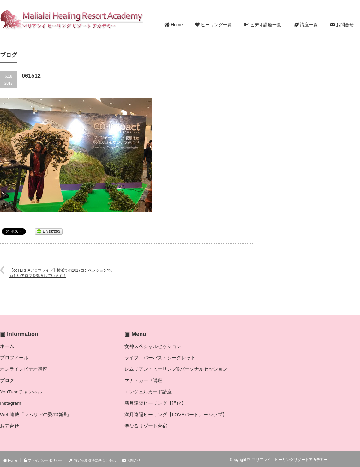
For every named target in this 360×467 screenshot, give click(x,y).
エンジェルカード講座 (148, 391)
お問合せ (342, 24)
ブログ (7, 380)
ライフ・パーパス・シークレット (159, 357)
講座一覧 (306, 24)
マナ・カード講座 (143, 380)
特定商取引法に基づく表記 (92, 460)
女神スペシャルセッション (152, 346)
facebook (356, 460)
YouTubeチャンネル (21, 391)
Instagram (10, 403)
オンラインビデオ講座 (23, 369)
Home (174, 24)
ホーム (7, 346)
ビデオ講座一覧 (262, 24)
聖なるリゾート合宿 (145, 425)
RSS (338, 460)
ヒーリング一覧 (213, 24)
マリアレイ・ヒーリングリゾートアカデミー (290, 460)
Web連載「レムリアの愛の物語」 (35, 414)
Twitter (347, 460)
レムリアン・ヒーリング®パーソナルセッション (175, 369)
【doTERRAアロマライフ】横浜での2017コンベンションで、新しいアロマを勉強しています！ (62, 273)
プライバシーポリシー (43, 460)
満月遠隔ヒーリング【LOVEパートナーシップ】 (175, 414)
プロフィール (14, 357)
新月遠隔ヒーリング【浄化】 (155, 403)
